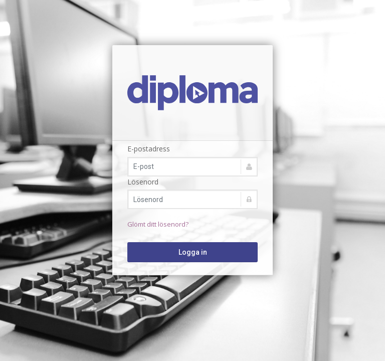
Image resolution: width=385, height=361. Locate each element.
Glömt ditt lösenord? (157, 224)
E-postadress (148, 148)
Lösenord (142, 182)
